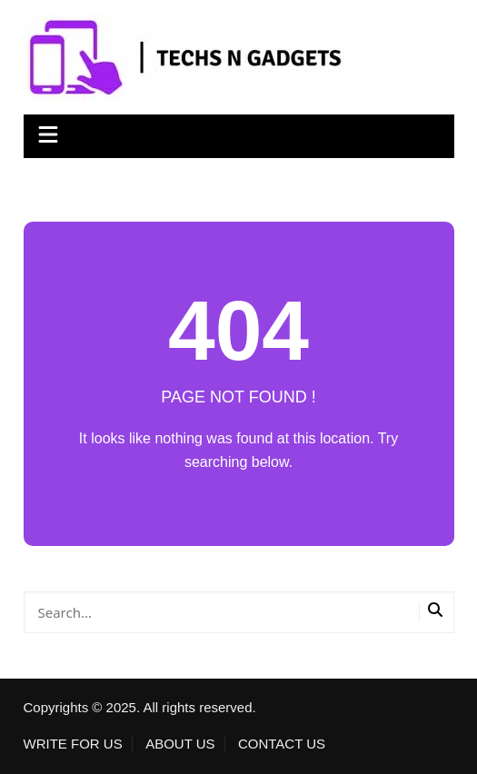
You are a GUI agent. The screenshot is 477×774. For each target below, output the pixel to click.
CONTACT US (281, 744)
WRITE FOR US (73, 744)
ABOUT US (179, 744)
